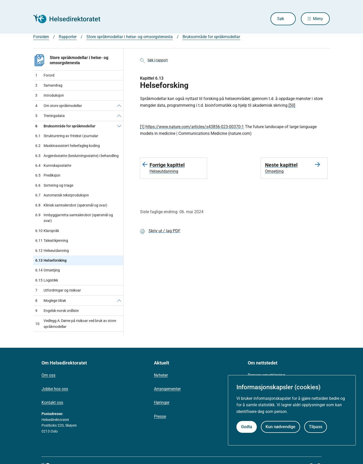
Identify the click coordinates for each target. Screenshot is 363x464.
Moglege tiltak (50, 300)
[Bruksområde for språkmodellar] (119, 126)
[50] (291, 105)
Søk (280, 18)
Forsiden (41, 36)
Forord (44, 75)
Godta (246, 426)
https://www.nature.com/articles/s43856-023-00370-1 (194, 126)
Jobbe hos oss (55, 388)
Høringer (161, 402)
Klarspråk (47, 231)
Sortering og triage (54, 185)
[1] (142, 126)
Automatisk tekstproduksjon (62, 195)
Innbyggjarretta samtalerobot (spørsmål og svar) (74, 218)
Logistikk (46, 280)
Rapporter (68, 36)
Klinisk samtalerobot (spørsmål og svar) (71, 205)
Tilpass (315, 426)
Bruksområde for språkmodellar (211, 36)
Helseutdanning (52, 250)
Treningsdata (50, 116)
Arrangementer (167, 388)
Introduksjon (49, 95)
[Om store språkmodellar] (119, 106)
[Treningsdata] (119, 116)
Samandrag (48, 85)
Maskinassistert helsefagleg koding (67, 145)
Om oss (48, 375)
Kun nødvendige (280, 426)
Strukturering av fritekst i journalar (66, 136)
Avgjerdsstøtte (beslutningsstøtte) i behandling (77, 156)
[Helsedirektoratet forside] (70, 18)
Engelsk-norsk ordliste (57, 310)
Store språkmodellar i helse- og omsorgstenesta (129, 36)
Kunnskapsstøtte (53, 165)
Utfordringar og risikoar (58, 290)
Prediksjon (47, 175)
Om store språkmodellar (58, 106)
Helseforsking (51, 260)
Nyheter (161, 375)
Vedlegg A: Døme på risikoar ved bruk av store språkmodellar (75, 323)
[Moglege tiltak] (119, 300)
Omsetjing (47, 270)
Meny (318, 18)
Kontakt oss (52, 402)
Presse (160, 416)
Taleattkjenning (51, 240)
